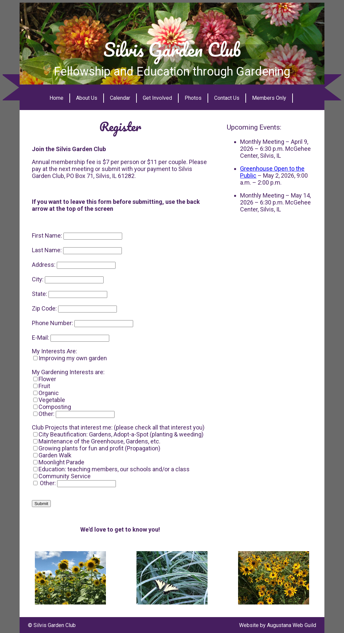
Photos (193, 98)
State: (39, 293)
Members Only (269, 98)
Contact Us (226, 98)
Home (56, 98)
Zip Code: (44, 308)
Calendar (120, 98)
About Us (86, 98)
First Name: (47, 235)
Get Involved (157, 98)
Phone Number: (52, 322)
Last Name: (47, 250)
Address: (43, 264)
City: (37, 279)
